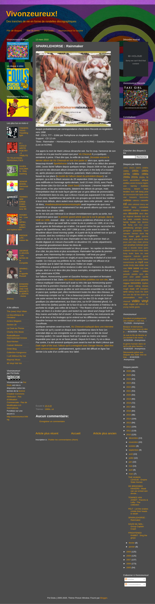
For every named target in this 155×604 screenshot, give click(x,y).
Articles (129, 579)
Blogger (103, 598)
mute (146, 262)
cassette (144, 200)
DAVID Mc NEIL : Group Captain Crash (136, 526)
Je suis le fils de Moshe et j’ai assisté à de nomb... (135, 336)
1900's (125, 168)
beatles (126, 192)
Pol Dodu (49, 30)
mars (131, 474)
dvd (143, 216)
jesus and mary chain (132, 242)
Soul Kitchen (12, 341)
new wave (133, 268)
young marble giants (131, 307)
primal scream (134, 280)
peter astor (128, 277)
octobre (132, 446)
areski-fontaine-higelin (139, 183)
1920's (138, 168)
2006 (129, 563)
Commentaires (133, 584)
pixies (125, 280)
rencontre (135, 283)
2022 (129, 387)
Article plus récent (47, 433)
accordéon (135, 180)
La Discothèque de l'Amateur (15, 316)
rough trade (129, 289)
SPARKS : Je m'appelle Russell (23, 272)
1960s (145, 170)
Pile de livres (33, 30)
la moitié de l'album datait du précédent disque (80, 176)
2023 (129, 383)
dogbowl (129, 216)
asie (125, 186)
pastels (134, 274)
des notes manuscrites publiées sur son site (86, 279)
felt (124, 225)
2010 (129, 434)
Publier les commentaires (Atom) (63, 440)
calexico (136, 200)
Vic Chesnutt (85, 154)
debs (125, 214)
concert (127, 210)
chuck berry (129, 207)
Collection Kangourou (16, 352)
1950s (135, 170)
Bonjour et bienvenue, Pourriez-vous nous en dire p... (135, 329)
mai (131, 466)
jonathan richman (135, 245)
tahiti (125, 292)
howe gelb (134, 236)
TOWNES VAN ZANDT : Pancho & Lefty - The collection (138, 501)
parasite (126, 274)
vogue (132, 304)
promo (144, 279)
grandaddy (137, 231)
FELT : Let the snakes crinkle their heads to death (138, 511)
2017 (129, 407)
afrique (145, 180)
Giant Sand (73, 185)
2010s (134, 177)
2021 (129, 391)
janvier (132, 547)
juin (131, 462)
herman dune (138, 233)
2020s (142, 177)
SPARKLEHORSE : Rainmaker (137, 518)
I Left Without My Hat (16, 356)
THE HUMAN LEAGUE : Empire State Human (137, 479)
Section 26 (11, 325)
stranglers (144, 289)
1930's (145, 168)
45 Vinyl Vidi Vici (14, 363)
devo (141, 214)
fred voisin (143, 225)
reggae (126, 283)
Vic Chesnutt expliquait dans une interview (92, 326)
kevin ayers (143, 248)
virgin (125, 304)
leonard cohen (137, 251)
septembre (134, 450)
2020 (129, 395)
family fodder (129, 222)
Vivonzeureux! (32, 14)
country (136, 210)
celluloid (135, 204)
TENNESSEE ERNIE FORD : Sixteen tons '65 (23, 203)
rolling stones (141, 286)
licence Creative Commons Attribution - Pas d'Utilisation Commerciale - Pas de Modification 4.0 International (17, 399)
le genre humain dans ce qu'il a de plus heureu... (134, 345)
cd (52, 409)
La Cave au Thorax (15, 328)
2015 (129, 415)
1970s (126, 174)
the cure (126, 295)
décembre (134, 438)
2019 (129, 399)
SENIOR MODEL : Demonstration (23, 185)
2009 (129, 552)
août (131, 454)
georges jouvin (141, 228)
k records (133, 248)
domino (137, 216)
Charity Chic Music (15, 332)
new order (139, 265)
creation (144, 210)
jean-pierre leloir (141, 239)
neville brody (128, 265)
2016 (129, 411)
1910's (131, 168)
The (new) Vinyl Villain (17, 311)
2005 (129, 567)
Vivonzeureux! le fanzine (70, 30)
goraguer (127, 231)
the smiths (141, 295)
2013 (129, 422)
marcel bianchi (129, 259)
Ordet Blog (12, 349)
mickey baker (142, 259)
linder (131, 253)
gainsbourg (128, 228)
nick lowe (144, 268)
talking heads (134, 292)
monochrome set (130, 262)
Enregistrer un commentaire (52, 421)
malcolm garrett (141, 256)
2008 (129, 556)
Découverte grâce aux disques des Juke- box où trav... (134, 354)
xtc (147, 304)
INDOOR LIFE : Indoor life (23, 237)
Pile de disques (14, 30)
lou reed (144, 253)
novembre (134, 442)
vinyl (145, 301)
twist (140, 297)
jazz (131, 239)
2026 (129, 371)
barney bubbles (139, 186)
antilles (126, 183)
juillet (131, 458)
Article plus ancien (104, 433)
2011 (129, 430)
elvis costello (134, 219)
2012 (129, 427)
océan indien (140, 271)
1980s (135, 174)
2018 (129, 403)
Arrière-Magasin (14, 321)
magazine (127, 256)
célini (130, 204)
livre (137, 253)
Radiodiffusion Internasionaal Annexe (17, 336)
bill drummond (129, 195)
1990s (47, 409)
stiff (137, 289)
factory (145, 219)
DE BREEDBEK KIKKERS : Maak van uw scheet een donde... (138, 490)
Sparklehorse (60, 163)
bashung (126, 189)
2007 (129, 560)
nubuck (126, 271)
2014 (129, 419)
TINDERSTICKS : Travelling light (23, 132)
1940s (126, 171)
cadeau (127, 200)
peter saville (142, 277)
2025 (129, 375)
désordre (133, 213)
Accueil (75, 433)
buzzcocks (144, 197)
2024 (129, 379)
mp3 (140, 262)
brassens (133, 197)
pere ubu (144, 274)
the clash (144, 292)
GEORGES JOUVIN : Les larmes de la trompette (24, 257)
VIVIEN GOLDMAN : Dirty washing (23, 170)
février (132, 543)
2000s (126, 177)
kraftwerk (127, 251)
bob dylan (139, 195)
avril (131, 470)
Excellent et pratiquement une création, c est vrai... (134, 319)
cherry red (144, 204)
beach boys (141, 189)
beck (133, 192)
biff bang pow (141, 192)
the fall (133, 295)
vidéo (136, 301)
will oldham (140, 304)
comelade (143, 207)
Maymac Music (13, 360)
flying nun (132, 225)
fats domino (143, 222)
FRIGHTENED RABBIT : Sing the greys (137, 535)
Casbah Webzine (14, 345)
